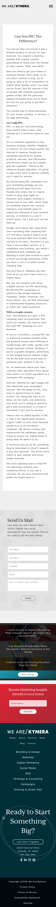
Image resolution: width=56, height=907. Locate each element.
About (22, 738)
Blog (22, 743)
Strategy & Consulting (28, 778)
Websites (28, 757)
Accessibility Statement (27, 897)
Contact (31, 743)
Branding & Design (28, 752)
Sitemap (28, 903)
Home (13, 738)
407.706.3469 (28, 854)
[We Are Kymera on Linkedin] (25, 859)
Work (42, 738)
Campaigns (28, 784)
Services (32, 738)
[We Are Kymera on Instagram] (29, 859)
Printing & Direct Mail (28, 789)
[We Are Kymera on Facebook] (21, 859)
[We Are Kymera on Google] (34, 859)
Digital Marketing (28, 762)
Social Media (28, 768)
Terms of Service (27, 892)
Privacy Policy (27, 887)
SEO (28, 773)
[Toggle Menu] (51, 6)
